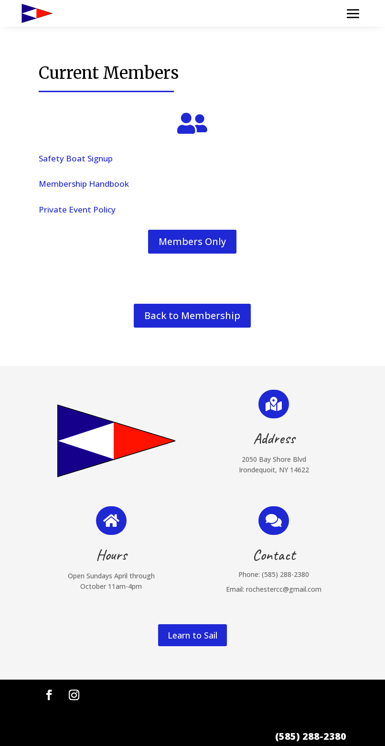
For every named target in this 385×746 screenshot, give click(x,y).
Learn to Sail (192, 635)
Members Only (192, 241)
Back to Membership (192, 315)
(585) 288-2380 (285, 574)
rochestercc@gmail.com (283, 589)
